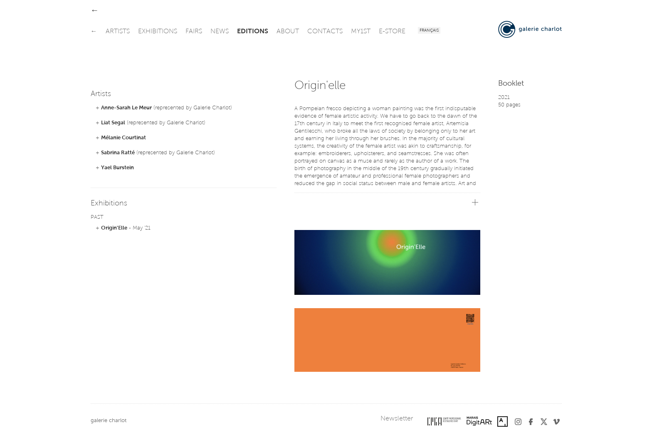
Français (429, 31)
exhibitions (157, 31)
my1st (360, 31)
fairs (193, 31)
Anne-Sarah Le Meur (126, 108)
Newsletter (396, 418)
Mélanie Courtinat (123, 138)
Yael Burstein (117, 168)
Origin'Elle (114, 228)
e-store (392, 31)
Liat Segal (113, 123)
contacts (325, 31)
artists (118, 31)
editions (252, 31)
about (288, 31)
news (219, 31)
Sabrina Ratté (118, 153)
